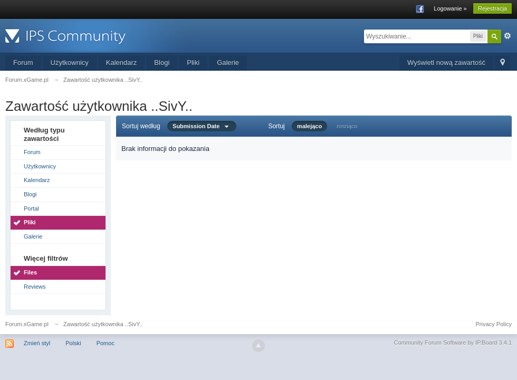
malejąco (309, 126)
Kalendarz (121, 62)
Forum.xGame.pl (27, 324)
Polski (73, 343)
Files (30, 272)
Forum (23, 62)
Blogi (161, 62)
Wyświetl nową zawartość (446, 62)
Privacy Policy (494, 324)
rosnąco (347, 126)
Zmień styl (37, 343)
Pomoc (105, 343)
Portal (31, 208)
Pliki (193, 62)
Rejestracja (492, 8)
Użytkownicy (70, 62)
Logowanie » (450, 8)
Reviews (35, 286)
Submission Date (202, 126)
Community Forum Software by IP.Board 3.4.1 (453, 342)
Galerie (228, 62)
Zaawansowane (507, 36)
